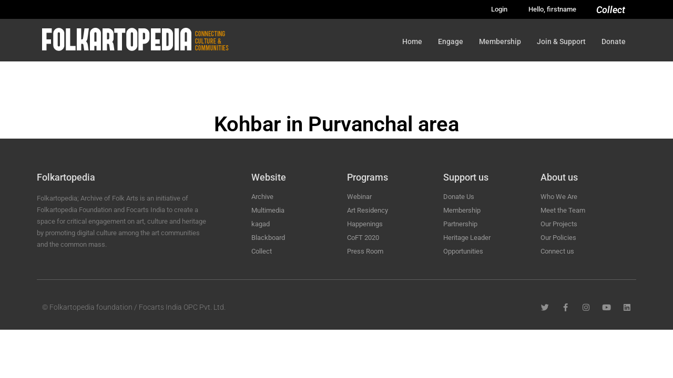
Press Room (365, 251)
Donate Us (458, 197)
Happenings (365, 224)
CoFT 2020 (363, 238)
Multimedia (267, 210)
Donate (613, 41)
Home (412, 41)
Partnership (460, 224)
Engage (450, 41)
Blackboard (268, 238)
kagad (260, 224)
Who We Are (559, 197)
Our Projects (559, 224)
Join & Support (561, 41)
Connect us (557, 251)
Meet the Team (563, 210)
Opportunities (463, 251)
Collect (610, 9)
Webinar (359, 197)
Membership (500, 41)
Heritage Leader (467, 238)
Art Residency (367, 210)
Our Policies (558, 238)
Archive (262, 197)
